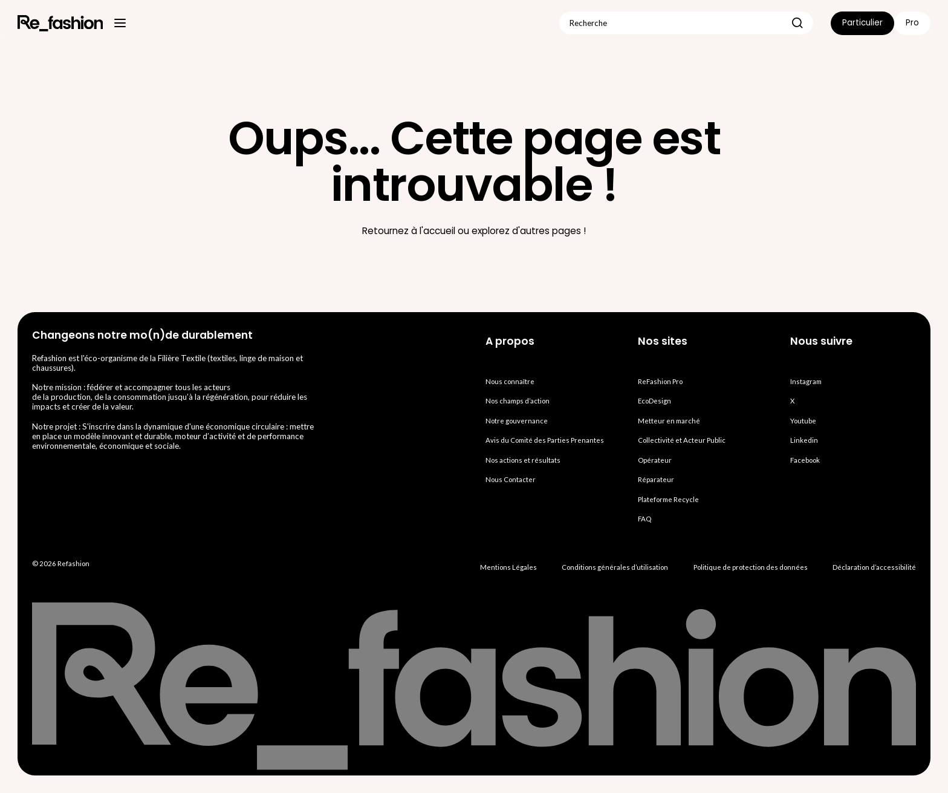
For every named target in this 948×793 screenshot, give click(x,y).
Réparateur (656, 479)
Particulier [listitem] (862, 22)
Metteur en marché (669, 421)
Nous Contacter (510, 479)
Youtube (803, 421)
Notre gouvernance (516, 421)
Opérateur (655, 460)
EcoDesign (654, 401)
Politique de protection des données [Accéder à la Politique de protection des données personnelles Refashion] (750, 567)
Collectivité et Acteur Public (682, 440)
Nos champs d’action (517, 401)
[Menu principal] (120, 22)
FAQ (644, 519)
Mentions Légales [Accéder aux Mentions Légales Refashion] (508, 567)
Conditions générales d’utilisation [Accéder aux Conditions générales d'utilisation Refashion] (615, 567)
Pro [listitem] (912, 22)
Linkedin (804, 440)
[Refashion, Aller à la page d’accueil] (60, 22)
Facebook (805, 460)
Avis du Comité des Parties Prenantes (544, 440)
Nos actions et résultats (522, 460)
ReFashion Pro (660, 381)
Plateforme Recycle (668, 499)
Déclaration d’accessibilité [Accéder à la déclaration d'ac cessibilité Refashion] (874, 567)
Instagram (806, 381)
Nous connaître (509, 381)
